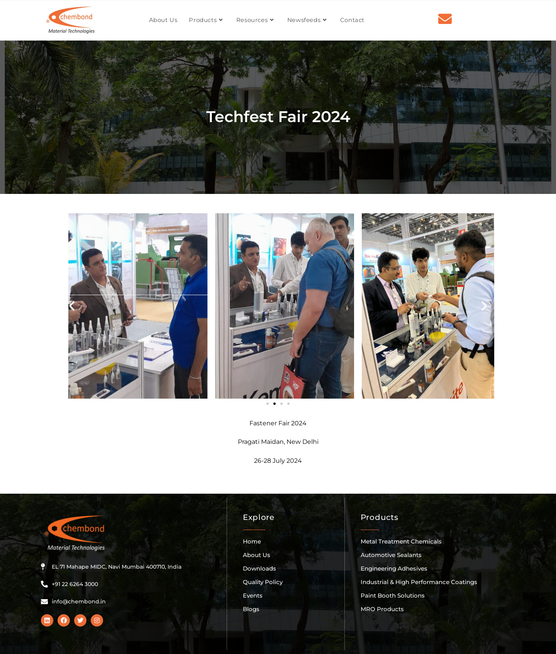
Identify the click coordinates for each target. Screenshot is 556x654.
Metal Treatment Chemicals (401, 541)
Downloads (259, 568)
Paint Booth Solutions (393, 595)
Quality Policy (263, 582)
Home (252, 541)
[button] (72, 306)
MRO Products (382, 609)
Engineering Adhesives (394, 568)
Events (253, 595)
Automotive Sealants (391, 555)
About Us (256, 555)
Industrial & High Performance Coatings (419, 582)
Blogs (251, 609)
